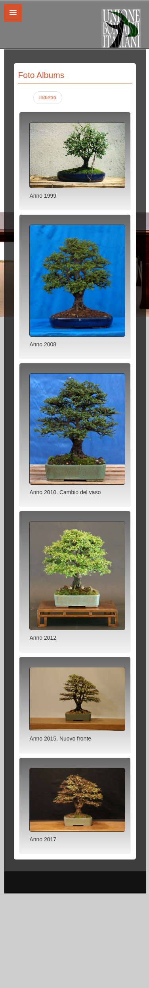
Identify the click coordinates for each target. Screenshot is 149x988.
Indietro (47, 97)
